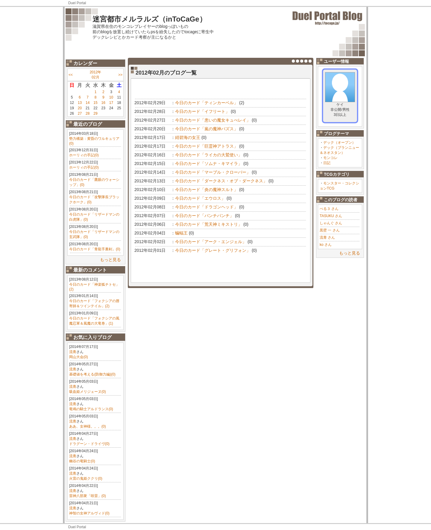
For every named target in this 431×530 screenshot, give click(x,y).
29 (95, 113)
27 (80, 113)
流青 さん (327, 237)
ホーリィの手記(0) (84, 155)
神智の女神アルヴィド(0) (89, 513)
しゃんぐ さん (331, 223)
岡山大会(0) (78, 357)
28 (87, 113)
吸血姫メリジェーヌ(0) (87, 392)
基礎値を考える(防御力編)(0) (92, 374)
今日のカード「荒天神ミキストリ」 (208, 224)
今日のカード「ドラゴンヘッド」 (206, 207)
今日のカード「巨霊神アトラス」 (206, 146)
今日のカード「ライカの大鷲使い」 (208, 154)
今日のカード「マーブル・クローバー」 (213, 172)
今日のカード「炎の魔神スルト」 (206, 189)
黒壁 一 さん (330, 230)
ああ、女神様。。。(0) (87, 426)
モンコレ (330, 158)
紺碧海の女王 (187, 137)
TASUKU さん (331, 216)
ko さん (326, 245)
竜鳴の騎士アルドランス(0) (91, 409)
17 (111, 103)
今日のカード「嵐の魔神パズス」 (206, 128)
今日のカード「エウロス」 (200, 198)
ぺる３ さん (329, 209)
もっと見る (110, 259)
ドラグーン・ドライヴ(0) (89, 444)
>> (120, 75)
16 (103, 103)
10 (111, 97)
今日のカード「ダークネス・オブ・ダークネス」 (221, 180)
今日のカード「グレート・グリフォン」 (213, 250)
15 (95, 103)
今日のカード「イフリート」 (202, 111)
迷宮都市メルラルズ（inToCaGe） (149, 19)
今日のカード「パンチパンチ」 (204, 215)
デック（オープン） (339, 142)
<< (71, 75)
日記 (326, 163)
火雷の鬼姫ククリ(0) (85, 478)
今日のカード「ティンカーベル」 (206, 102)
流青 (72, 352)
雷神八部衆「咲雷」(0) (87, 496)
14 (87, 103)
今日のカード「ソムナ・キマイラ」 (208, 163)
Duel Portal (77, 3)
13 (80, 103)
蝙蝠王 (181, 233)
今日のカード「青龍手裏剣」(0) (94, 249)
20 (80, 108)
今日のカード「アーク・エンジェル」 (210, 241)
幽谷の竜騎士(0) (82, 461)
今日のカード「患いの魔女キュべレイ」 (213, 120)
